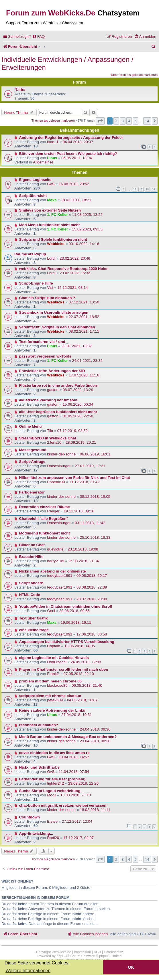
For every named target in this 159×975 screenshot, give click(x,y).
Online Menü (30, 426)
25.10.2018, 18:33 (95, 537)
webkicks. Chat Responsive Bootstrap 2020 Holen (64, 269)
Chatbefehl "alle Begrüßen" (43, 518)
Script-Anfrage (32, 461)
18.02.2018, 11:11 (95, 810)
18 (147, 189)
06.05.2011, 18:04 (76, 158)
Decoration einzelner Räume (44, 507)
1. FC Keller (57, 214)
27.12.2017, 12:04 (77, 821)
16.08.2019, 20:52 (74, 184)
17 (141, 189)
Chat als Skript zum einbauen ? (47, 298)
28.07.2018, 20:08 (91, 599)
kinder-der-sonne (61, 454)
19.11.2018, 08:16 (79, 511)
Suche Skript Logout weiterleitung (50, 791)
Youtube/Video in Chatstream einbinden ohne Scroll (65, 606)
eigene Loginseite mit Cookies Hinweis (54, 658)
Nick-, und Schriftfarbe (39, 767)
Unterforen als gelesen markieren (134, 74)
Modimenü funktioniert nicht (44, 533)
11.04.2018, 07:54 (74, 771)
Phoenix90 (56, 482)
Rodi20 (53, 838)
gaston (52, 390)
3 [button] (123, 120)
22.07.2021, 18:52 (84, 317)
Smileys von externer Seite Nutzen (50, 210)
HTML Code (29, 595)
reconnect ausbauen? (38, 725)
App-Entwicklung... (36, 833)
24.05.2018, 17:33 (85, 662)
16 (134, 189)
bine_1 (52, 142)
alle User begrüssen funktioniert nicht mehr (58, 412)
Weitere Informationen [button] (27, 970)
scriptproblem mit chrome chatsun (50, 696)
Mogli (51, 795)
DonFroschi (56, 662)
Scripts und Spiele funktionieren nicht (53, 239)
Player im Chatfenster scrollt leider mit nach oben (63, 669)
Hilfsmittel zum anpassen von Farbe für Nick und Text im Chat (74, 477)
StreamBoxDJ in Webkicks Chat (47, 438)
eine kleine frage (34, 630)
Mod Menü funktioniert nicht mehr (49, 225)
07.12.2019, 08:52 (72, 431)
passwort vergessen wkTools (45, 356)
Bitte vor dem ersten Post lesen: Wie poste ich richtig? (68, 153)
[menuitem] (38, 36)
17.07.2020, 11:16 (84, 375)
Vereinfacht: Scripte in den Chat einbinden (57, 327)
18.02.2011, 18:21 (76, 200)
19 (153, 189)
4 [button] (129, 120)
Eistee (52, 821)
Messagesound (32, 450)
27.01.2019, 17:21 (90, 466)
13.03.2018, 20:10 (75, 795)
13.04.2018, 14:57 (74, 757)
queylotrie (55, 549)
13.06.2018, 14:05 (79, 646)
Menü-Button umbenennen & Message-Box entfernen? (68, 737)
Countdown (29, 817)
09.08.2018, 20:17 (91, 575)
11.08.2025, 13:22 (87, 214)
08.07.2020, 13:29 (78, 390)
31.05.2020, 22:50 (78, 416)
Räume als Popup (30, 254)
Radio (19, 89)
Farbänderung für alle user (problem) (52, 779)
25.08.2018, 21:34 (83, 561)
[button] (100, 120)
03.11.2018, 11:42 (90, 523)
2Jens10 (54, 442)
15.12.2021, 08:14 (72, 287)
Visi (50, 287)
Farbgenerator (32, 492)
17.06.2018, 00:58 (91, 634)
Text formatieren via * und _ (43, 342)
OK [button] (131, 967)
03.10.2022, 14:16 (84, 244)
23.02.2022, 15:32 (75, 273)
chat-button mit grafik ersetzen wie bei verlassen (63, 805)
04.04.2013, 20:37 (78, 142)
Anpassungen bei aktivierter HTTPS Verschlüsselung (66, 642)
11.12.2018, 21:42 (84, 482)
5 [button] (136, 120)
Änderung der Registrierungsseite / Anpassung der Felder (71, 137)
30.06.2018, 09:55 (74, 611)
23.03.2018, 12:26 (83, 783)
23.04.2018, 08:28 (95, 741)
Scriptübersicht (33, 196)
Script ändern (31, 583)
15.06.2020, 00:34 (78, 404)
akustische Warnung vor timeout (48, 400)
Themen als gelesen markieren (53, 120)
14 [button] (147, 120)
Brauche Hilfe (31, 556)
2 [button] (116, 120)
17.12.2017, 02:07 (78, 838)
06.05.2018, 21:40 (87, 685)
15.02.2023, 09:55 (87, 229)
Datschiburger (58, 466)
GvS (50, 184)
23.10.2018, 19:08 (83, 549)
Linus (52, 158)
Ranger (53, 511)
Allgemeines (43, 162)
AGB (97, 952)
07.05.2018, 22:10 (79, 674)
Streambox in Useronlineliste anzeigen (54, 312)
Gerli (51, 611)
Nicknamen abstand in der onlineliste (52, 571)
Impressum (82, 952)
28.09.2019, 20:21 (81, 442)
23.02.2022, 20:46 (75, 258)
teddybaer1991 (59, 575)
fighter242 (55, 783)
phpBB (61, 956)
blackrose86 (57, 685)
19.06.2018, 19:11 (76, 622)
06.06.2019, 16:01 (95, 454)
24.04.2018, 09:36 (95, 729)
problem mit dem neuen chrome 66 (50, 681)
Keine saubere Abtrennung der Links (52, 710)
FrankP (53, 674)
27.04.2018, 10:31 (76, 714)
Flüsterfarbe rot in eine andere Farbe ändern (59, 385)
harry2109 (55, 561)
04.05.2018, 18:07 (82, 700)
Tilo (50, 431)
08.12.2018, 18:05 (95, 496)
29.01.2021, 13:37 (76, 346)
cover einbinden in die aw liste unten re (54, 753)
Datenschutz (113, 952)
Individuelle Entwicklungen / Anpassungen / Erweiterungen (67, 63)
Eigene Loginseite (35, 179)
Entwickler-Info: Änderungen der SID (52, 371)
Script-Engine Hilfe (36, 283)
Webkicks (55, 244)
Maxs (51, 200)
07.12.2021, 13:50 (84, 302)
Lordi (51, 258)
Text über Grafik (33, 618)
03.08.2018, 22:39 (91, 587)
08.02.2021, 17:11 (84, 331)
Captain (53, 646)
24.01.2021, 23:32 (87, 360)
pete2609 (55, 700)
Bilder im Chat (32, 545)
